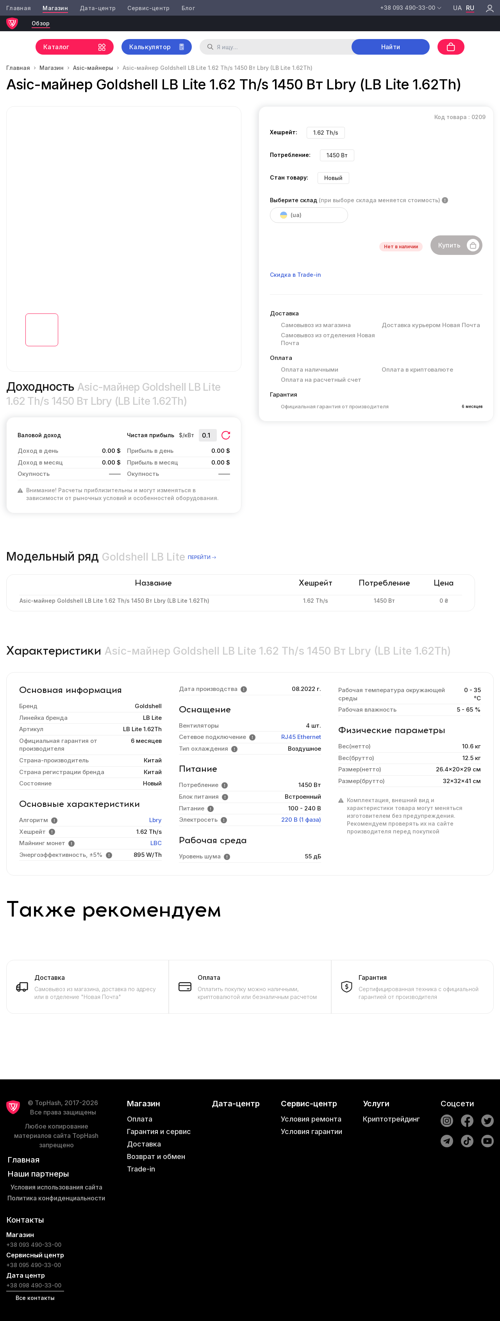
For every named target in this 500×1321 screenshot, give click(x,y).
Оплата (139, 1119)
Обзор (41, 23)
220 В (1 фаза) (301, 819)
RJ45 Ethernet (301, 737)
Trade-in (141, 1169)
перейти (202, 557)
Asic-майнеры (93, 67)
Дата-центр (98, 8)
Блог (188, 8)
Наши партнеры (38, 1174)
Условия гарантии (311, 1131)
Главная (18, 8)
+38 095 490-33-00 (33, 1265)
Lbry (155, 820)
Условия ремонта (311, 1119)
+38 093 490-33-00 (33, 1244)
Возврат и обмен (156, 1156)
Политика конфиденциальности (56, 1198)
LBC (156, 843)
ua (457, 8)
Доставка (144, 1144)
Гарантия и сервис (159, 1131)
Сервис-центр (148, 8)
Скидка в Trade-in (295, 274)
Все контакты (35, 1297)
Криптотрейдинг (391, 1119)
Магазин (55, 8)
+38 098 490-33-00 (33, 1285)
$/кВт (186, 435)
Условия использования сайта (56, 1187)
